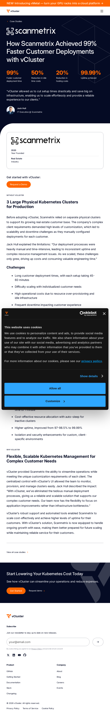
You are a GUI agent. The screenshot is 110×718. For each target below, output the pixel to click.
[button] (103, 11)
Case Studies (16, 21)
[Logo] (13, 11)
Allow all (55, 388)
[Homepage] (15, 616)
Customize (55, 401)
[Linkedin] (13, 655)
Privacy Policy (36, 649)
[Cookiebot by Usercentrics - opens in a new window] (80, 313)
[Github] (24, 655)
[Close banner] (104, 313)
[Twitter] (8, 655)
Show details (89, 376)
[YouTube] (19, 655)
